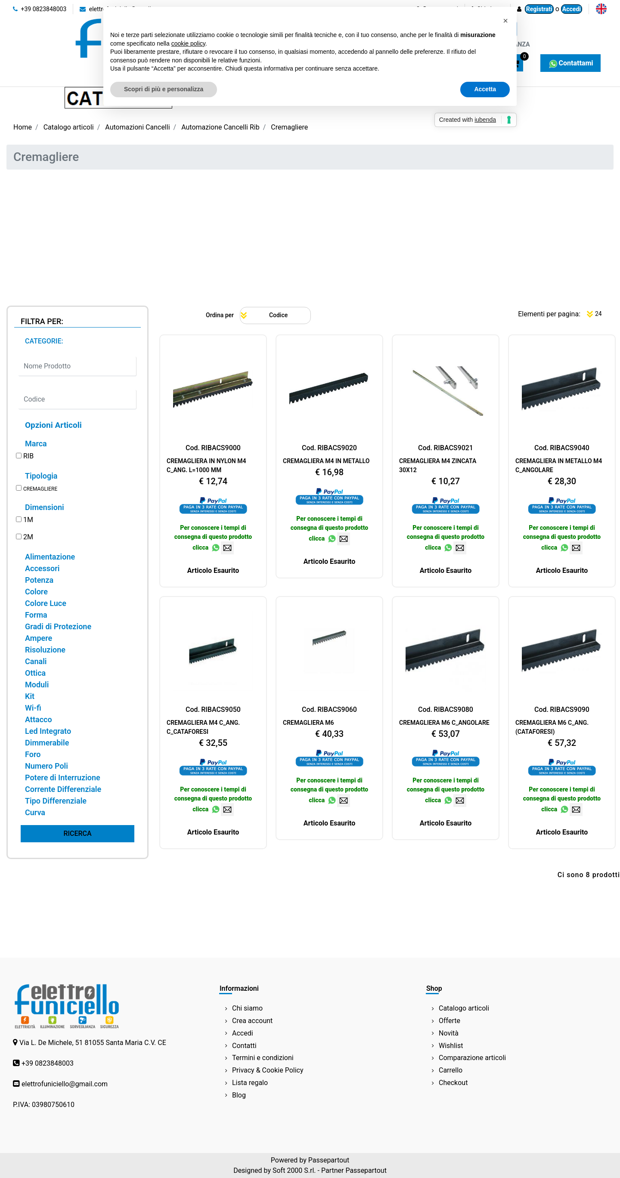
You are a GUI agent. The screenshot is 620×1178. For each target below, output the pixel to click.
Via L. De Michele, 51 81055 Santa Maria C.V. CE (92, 1043)
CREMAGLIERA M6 (308, 722)
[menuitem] (601, 9)
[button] (77, 833)
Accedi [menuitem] (242, 1033)
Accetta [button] (485, 89)
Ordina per (220, 315)
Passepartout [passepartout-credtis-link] (328, 1160)
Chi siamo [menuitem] (247, 1008)
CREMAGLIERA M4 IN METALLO (326, 461)
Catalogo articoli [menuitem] (464, 1008)
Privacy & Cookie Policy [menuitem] (268, 1070)
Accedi (571, 9)
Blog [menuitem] (239, 1095)
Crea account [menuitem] (252, 1021)
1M (28, 520)
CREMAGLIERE (40, 489)
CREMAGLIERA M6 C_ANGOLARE (444, 722)
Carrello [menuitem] (450, 1070)
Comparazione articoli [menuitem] (472, 1058)
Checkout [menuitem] (453, 1083)
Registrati (539, 9)
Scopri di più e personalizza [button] (163, 89)
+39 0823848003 (39, 9)
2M (28, 537)
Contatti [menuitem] (244, 1046)
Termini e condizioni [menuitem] (263, 1058)
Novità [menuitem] (449, 1033)
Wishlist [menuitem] (451, 1046)
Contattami (570, 63)
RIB (28, 456)
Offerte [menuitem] (449, 1021)
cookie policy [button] (188, 43)
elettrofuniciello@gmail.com (65, 1084)
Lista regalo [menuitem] (250, 1083)
